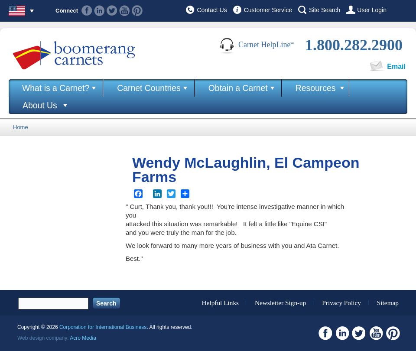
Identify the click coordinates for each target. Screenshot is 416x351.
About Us (40, 105)
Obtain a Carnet (238, 88)
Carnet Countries (149, 88)
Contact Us (212, 9)
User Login (372, 9)
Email (396, 66)
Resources (316, 88)
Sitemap (388, 302)
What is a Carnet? (55, 88)
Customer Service (268, 9)
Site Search (324, 9)
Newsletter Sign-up (280, 302)
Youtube (124, 10)
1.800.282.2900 (354, 45)
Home (20, 127)
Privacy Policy (341, 302)
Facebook (86, 10)
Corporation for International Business (102, 327)
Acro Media (83, 338)
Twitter (112, 10)
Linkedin (99, 10)
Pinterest (137, 10)
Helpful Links (220, 302)
